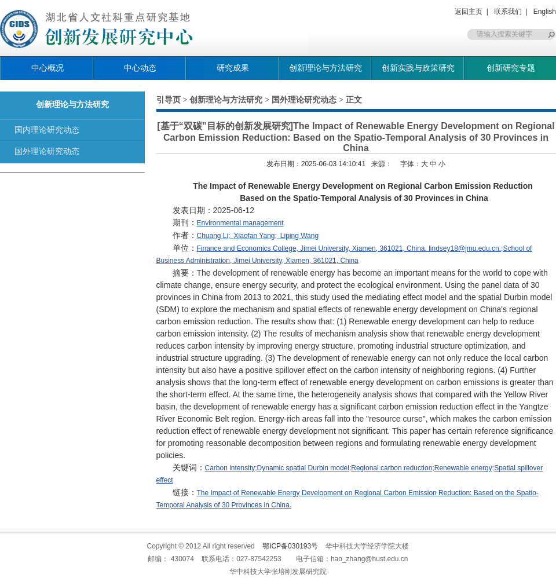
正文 (354, 99)
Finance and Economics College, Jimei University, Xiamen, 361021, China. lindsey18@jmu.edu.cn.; (350, 248)
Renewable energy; (464, 468)
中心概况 (47, 67)
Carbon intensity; (231, 468)
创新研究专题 (511, 67)
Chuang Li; (215, 236)
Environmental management (240, 223)
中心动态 (140, 67)
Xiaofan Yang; (257, 236)
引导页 (168, 99)
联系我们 (508, 12)
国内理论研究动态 (46, 129)
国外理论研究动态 (46, 151)
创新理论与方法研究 (325, 67)
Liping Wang (299, 236)
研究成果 (233, 67)
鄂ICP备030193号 (290, 546)
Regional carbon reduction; (392, 468)
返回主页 (468, 12)
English (544, 12)
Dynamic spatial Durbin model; (304, 468)
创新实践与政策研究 (418, 67)
